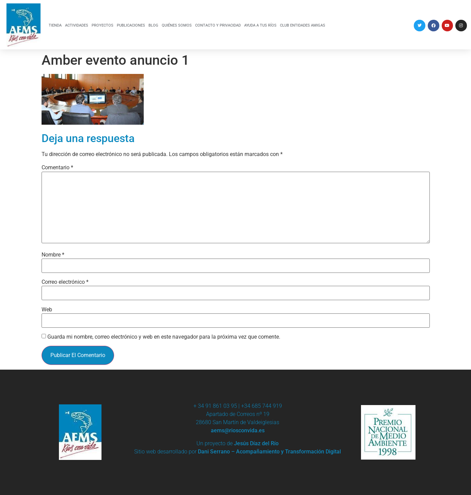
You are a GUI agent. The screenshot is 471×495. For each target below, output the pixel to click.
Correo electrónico (65, 282)
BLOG (153, 25)
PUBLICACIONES (131, 25)
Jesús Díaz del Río (256, 443)
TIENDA (55, 25)
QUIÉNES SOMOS (177, 25)
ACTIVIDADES (76, 25)
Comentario (57, 167)
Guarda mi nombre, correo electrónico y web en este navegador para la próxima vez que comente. (163, 337)
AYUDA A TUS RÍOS (260, 25)
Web (47, 309)
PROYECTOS (102, 25)
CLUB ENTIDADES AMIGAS (302, 25)
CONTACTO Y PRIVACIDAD (218, 25)
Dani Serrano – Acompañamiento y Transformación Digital (269, 451)
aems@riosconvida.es (238, 430)
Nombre (53, 255)
